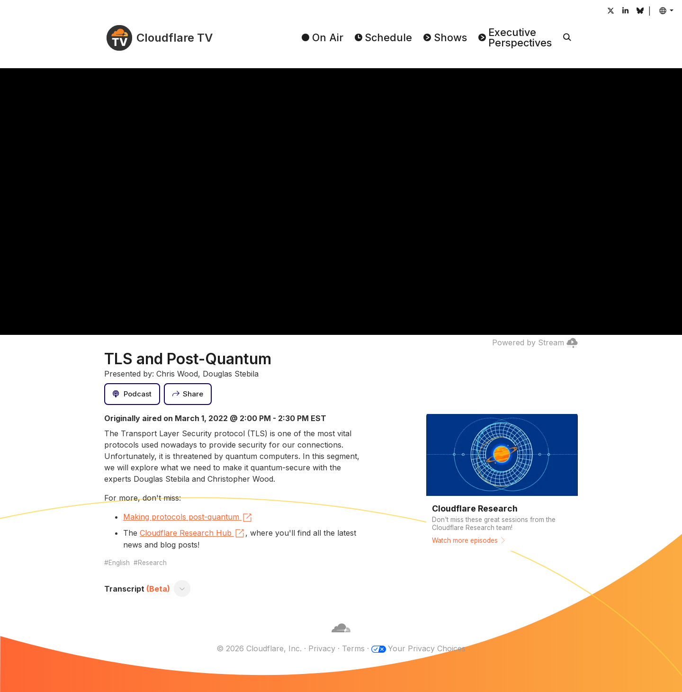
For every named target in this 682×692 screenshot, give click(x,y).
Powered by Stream (535, 342)
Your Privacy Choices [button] (427, 648)
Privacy (321, 648)
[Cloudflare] (341, 637)
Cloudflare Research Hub (192, 533)
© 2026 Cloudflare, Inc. (259, 648)
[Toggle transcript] (182, 588)
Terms (353, 648)
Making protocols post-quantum (188, 517)
